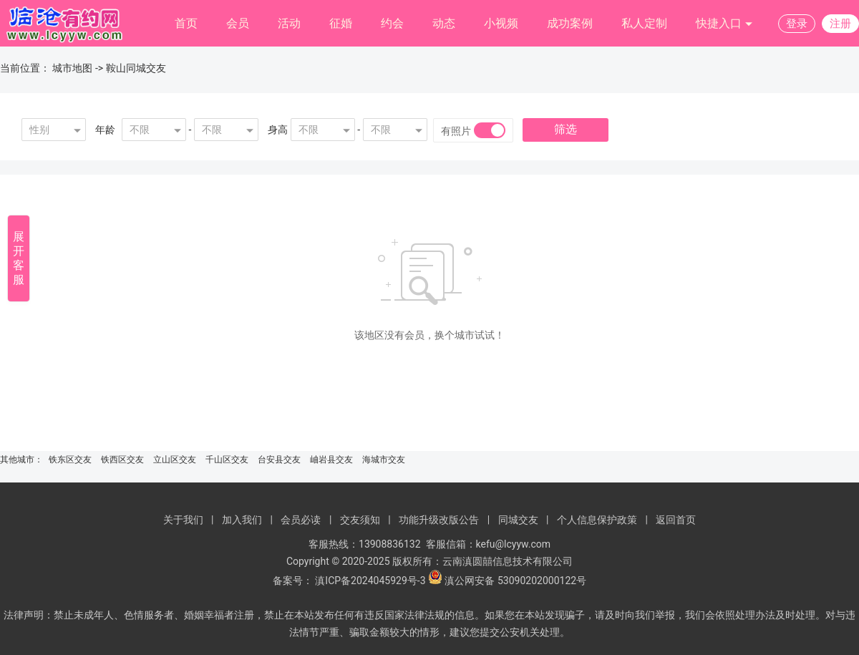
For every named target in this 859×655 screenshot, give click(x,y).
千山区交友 (226, 460)
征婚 (340, 23)
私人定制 (644, 23)
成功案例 (570, 23)
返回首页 (676, 519)
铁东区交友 (70, 460)
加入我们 (242, 519)
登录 (796, 23)
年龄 (105, 129)
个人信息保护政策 (597, 519)
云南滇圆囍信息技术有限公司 (507, 561)
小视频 (501, 23)
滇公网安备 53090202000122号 (515, 580)
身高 (278, 129)
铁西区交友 (122, 460)
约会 (392, 23)
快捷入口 (724, 24)
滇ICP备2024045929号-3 (370, 580)
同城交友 (518, 519)
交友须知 (360, 519)
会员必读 (301, 519)
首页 (186, 23)
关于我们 (183, 519)
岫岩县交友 (331, 460)
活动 (289, 23)
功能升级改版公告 (439, 519)
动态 (443, 23)
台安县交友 (279, 460)
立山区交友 (174, 460)
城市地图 (72, 68)
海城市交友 (383, 460)
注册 (840, 23)
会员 (237, 23)
